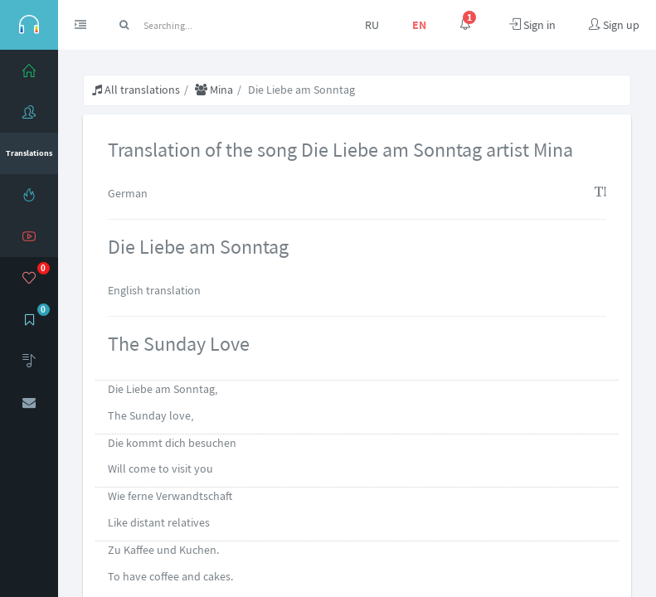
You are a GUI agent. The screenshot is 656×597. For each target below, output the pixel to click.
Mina (214, 89)
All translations (136, 89)
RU (372, 24)
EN (419, 24)
